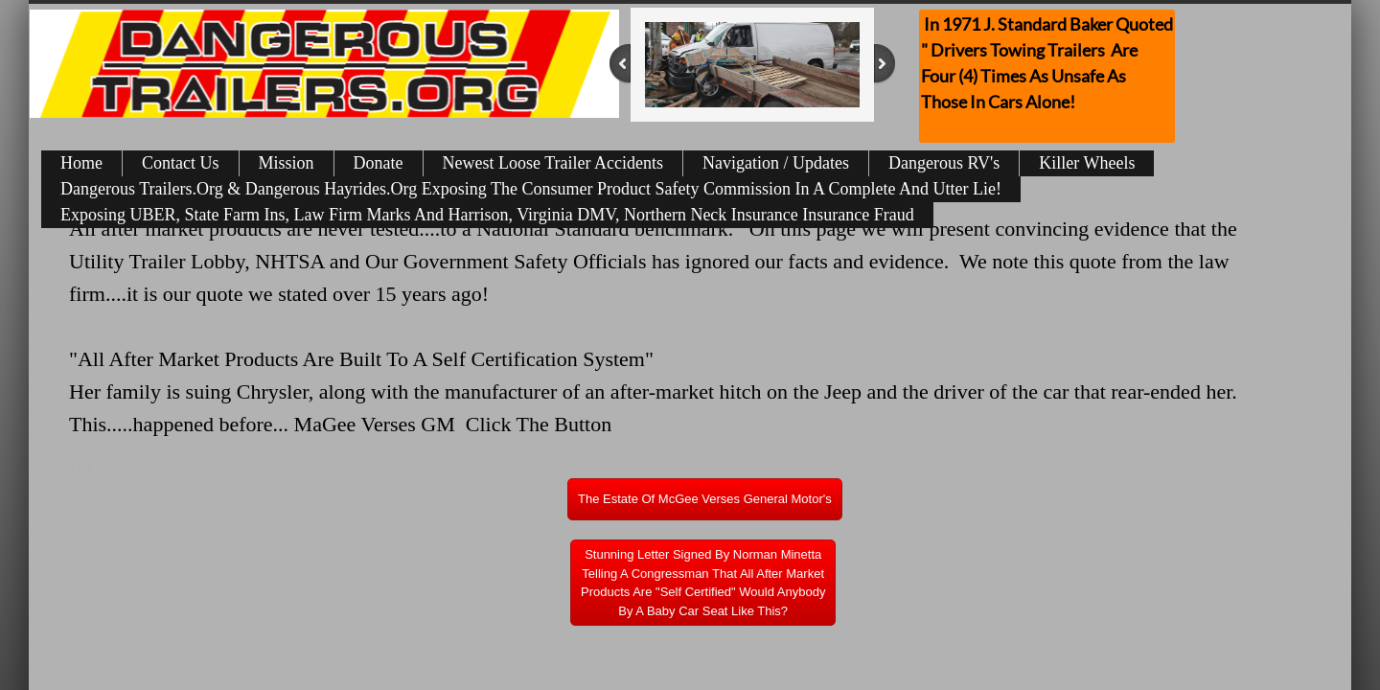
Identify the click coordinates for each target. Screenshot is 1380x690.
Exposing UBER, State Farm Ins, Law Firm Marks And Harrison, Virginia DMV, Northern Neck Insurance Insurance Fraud (487, 214)
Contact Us (180, 162)
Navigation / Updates (775, 162)
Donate (378, 162)
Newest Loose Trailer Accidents (553, 162)
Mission (286, 162)
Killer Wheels (1087, 162)
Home (81, 162)
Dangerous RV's (944, 162)
